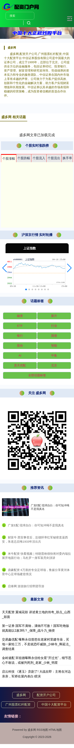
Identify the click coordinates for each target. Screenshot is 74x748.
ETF (20, 325)
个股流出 (54, 158)
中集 (54, 355)
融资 (20, 315)
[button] (4, 268)
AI (20, 355)
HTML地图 (55, 729)
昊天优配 (20, 365)
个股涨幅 (8, 158)
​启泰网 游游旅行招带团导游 (26, 586)
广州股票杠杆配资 (18, 704)
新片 (54, 315)
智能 (54, 345)
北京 (54, 365)
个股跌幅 (23, 158)
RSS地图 (42, 729)
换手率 (67, 158)
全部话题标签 (37, 375)
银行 (20, 335)
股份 (20, 345)
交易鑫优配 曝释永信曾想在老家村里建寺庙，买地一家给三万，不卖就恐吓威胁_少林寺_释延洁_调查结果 (36, 644)
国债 (54, 335)
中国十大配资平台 (54, 704)
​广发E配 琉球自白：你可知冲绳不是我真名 (36, 525)
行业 (54, 325)
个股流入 (39, 158)
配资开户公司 (46, 695)
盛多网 (21, 695)
